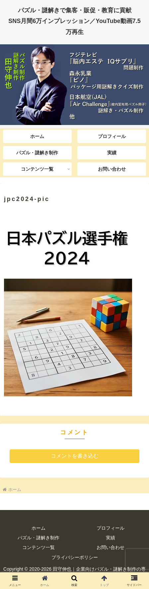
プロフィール (110, 528)
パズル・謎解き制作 (38, 537)
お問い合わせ (110, 547)
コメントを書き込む (75, 456)
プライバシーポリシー (74, 557)
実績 (110, 537)
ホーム (38, 528)
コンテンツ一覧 (38, 547)
